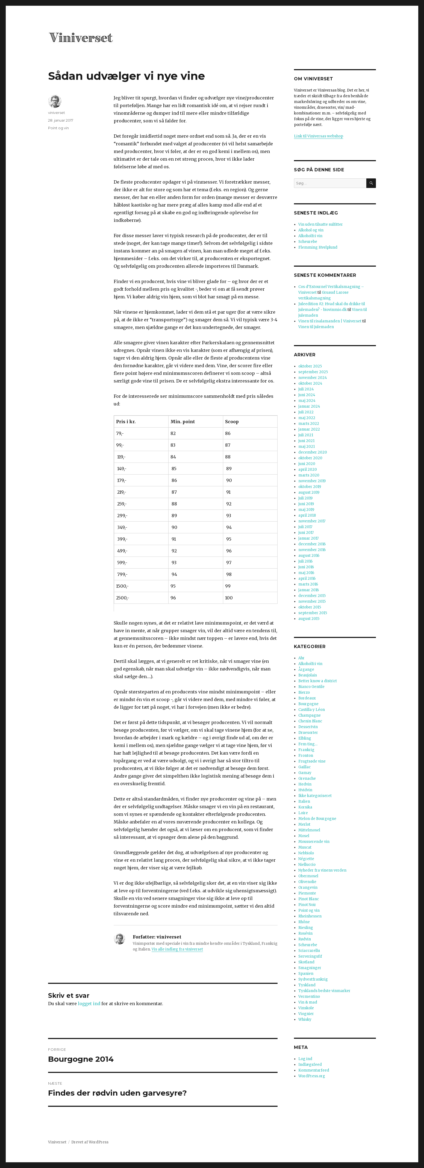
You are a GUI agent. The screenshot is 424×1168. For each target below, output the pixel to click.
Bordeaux (307, 698)
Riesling (305, 927)
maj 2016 (306, 572)
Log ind (305, 1059)
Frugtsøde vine (312, 761)
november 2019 (312, 481)
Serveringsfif (310, 956)
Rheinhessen (310, 916)
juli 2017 (305, 527)
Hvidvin (305, 790)
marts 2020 (308, 475)
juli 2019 (305, 498)
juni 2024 (306, 395)
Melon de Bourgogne (317, 818)
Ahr (301, 658)
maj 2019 (306, 509)
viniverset (56, 112)
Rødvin (304, 939)
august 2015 (308, 618)
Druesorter (308, 732)
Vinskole (306, 1008)
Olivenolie (307, 881)
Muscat (304, 847)
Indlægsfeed (310, 1064)
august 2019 (308, 492)
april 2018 (307, 515)
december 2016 (312, 544)
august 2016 (308, 555)
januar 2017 (308, 538)
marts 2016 (308, 584)
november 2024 (312, 377)
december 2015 (312, 595)
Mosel (303, 836)
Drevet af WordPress (89, 1142)
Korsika (305, 807)
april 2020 (307, 469)
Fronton (305, 755)
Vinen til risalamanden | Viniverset (329, 321)
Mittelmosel (309, 830)
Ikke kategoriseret (315, 795)
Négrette (306, 859)
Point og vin (58, 128)
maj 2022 (306, 418)
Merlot (304, 824)
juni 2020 (306, 463)
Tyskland (307, 985)
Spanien (305, 973)
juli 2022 (306, 412)
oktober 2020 (310, 458)
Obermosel (308, 876)
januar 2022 (309, 429)
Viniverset (57, 1142)
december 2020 (312, 452)
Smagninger (309, 968)
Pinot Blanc (308, 899)
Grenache (307, 778)
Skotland (306, 962)
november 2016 (312, 550)
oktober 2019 (309, 486)
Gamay (304, 772)
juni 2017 (306, 532)
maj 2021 (306, 446)
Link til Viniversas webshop (318, 136)
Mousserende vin (313, 841)
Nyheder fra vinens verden (322, 870)
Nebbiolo (306, 853)
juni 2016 (306, 567)
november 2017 (311, 521)
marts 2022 (308, 423)
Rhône (304, 922)
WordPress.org (311, 1076)
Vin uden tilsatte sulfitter (320, 224)
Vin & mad (307, 1002)
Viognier (306, 1013)
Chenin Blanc (310, 721)
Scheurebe (307, 241)
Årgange (306, 669)
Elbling (304, 738)
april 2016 (307, 578)
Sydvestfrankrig (313, 979)
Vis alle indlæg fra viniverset (177, 949)
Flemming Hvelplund (317, 247)
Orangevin (307, 887)
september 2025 (313, 372)
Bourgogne (308, 704)
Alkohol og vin (310, 230)
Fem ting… (307, 744)
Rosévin (305, 933)
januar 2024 (309, 406)
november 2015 (312, 601)
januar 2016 (308, 590)
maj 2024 (307, 400)
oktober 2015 (309, 607)
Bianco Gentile (311, 686)
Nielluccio (307, 864)
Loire (303, 813)
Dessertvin (308, 727)
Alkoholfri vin (310, 236)
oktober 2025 (310, 366)
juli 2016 (305, 561)
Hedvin (304, 784)
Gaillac (304, 767)
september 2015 (312, 613)
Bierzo (304, 692)
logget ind (89, 1003)
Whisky (304, 1019)
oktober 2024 (310, 383)
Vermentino (309, 996)
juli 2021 (305, 435)
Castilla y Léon (311, 709)
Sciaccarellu (309, 950)
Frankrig (306, 750)
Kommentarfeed (313, 1070)
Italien (304, 801)
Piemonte (307, 893)
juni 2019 (306, 504)
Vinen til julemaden (316, 327)
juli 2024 (306, 389)
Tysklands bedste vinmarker (324, 990)
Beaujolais (307, 675)
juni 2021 (306, 441)
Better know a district (317, 681)
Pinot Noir (307, 904)
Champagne (309, 715)
